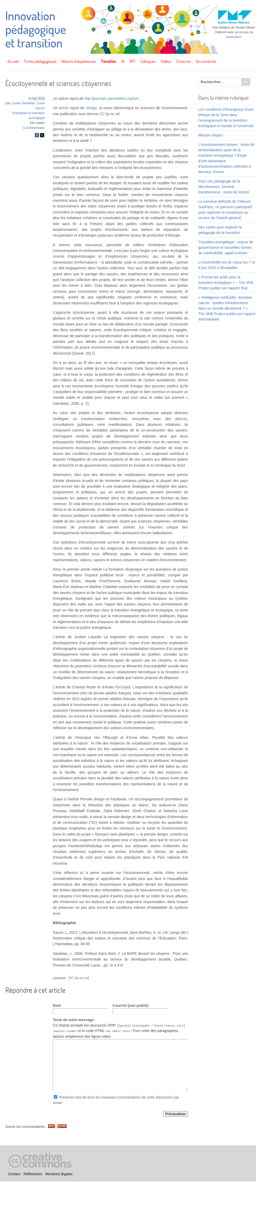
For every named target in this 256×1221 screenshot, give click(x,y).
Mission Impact (210, 135)
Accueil (13, 61)
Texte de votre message (73, 1020)
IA (122, 61)
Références (32, 1174)
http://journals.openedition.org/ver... (112, 98)
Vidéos (166, 61)
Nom (57, 1005)
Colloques (148, 61)
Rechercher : (212, 82)
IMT (132, 61)
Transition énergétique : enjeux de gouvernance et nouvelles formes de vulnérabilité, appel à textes (225, 247)
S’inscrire (183, 61)
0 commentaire (34, 128)
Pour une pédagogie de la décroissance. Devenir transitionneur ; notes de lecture (223, 186)
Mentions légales (59, 1174)
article (63, 108)
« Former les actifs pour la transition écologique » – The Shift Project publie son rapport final (225, 282)
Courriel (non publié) (130, 1005)
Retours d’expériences (78, 61)
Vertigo (91, 108)
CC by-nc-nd (78, 978)
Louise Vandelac (23, 103)
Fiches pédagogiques (40, 61)
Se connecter (206, 61)
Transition (108, 61)
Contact (14, 1174)
